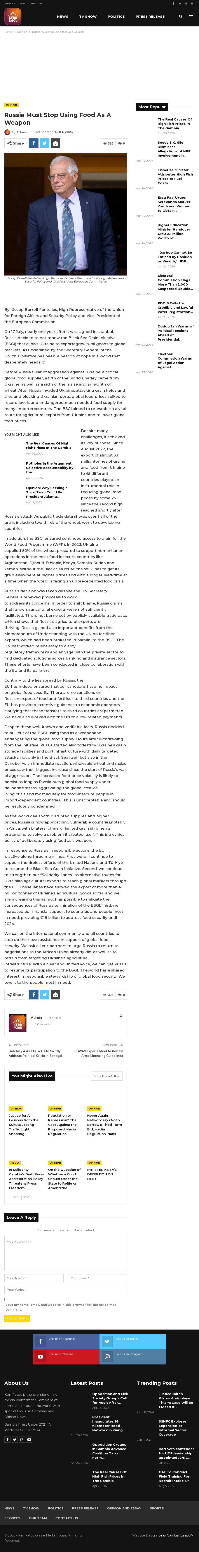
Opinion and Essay (124, 1508)
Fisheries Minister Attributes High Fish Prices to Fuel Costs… (175, 176)
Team (21, 3)
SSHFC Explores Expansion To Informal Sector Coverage (173, 1428)
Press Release (85, 1508)
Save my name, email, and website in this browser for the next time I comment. (60, 1307)
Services (9, 3)
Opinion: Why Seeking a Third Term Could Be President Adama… (47, 492)
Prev (14, 1197)
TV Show (88, 16)
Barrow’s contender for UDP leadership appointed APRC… (176, 1453)
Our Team (38, 1518)
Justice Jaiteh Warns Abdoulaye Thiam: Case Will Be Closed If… (176, 1400)
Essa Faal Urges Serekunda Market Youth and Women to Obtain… (174, 204)
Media (14, 1162)
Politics (116, 16)
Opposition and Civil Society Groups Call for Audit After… (110, 1398)
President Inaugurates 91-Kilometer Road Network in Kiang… (108, 1423)
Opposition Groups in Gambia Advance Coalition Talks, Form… (109, 1451)
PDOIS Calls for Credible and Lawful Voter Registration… (175, 307)
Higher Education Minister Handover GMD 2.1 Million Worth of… (174, 231)
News (62, 16)
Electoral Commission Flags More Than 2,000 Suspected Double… (175, 282)
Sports (157, 1508)
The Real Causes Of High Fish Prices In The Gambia (49, 445)
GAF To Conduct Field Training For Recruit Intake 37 (174, 1476)
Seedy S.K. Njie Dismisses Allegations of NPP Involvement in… (174, 149)
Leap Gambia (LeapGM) (176, 1535)
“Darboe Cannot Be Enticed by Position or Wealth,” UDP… (175, 256)
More (141, 16)
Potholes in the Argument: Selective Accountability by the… (49, 467)
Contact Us (35, 3)
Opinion (11, 104)
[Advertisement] (99, 67)
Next (27, 1197)
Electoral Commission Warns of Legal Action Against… (175, 360)
